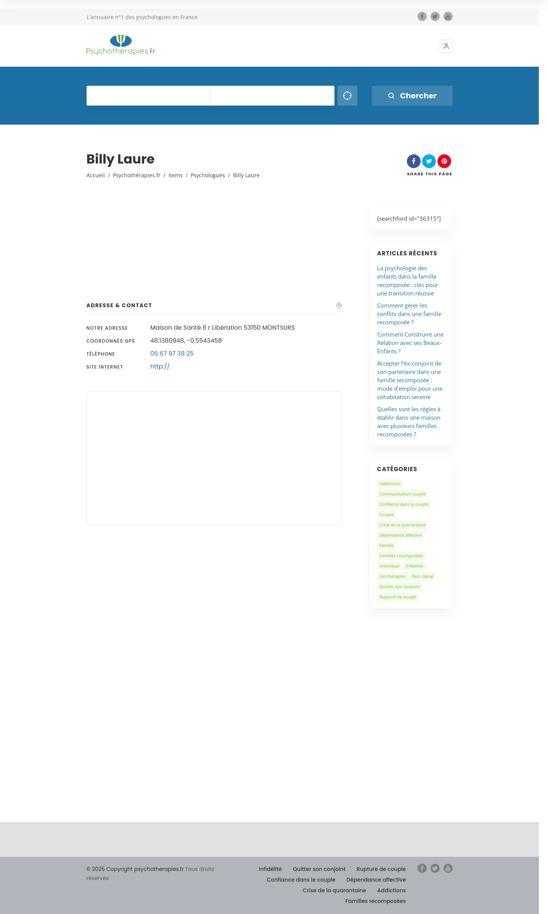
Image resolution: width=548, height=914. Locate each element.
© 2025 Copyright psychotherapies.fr (135, 869)
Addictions (389, 483)
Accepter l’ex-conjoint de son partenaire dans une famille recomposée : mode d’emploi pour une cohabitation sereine (409, 380)
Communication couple (402, 494)
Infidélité (414, 566)
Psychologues (208, 175)
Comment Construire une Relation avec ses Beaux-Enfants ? (410, 342)
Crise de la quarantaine (402, 525)
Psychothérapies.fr (137, 175)
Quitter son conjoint (399, 586)
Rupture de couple (397, 597)
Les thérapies (392, 576)
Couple (386, 514)
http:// (160, 366)
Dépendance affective (400, 535)
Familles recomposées (401, 555)
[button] (446, 46)
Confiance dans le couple (404, 504)
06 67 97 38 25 (172, 353)
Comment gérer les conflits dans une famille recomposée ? (409, 313)
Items (176, 175)
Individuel (389, 566)
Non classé (422, 576)
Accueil (96, 175)
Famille (386, 545)
